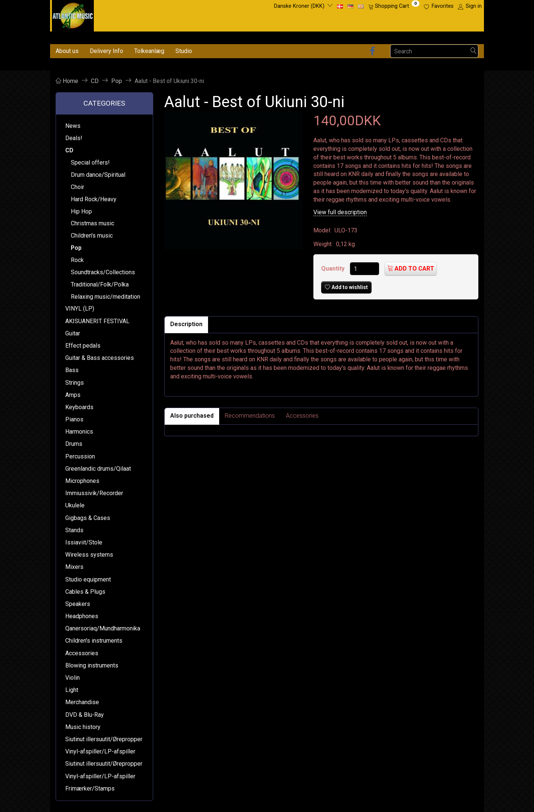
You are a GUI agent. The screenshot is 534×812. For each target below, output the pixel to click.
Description (186, 324)
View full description (340, 212)
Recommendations (250, 415)
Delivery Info (106, 50)
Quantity (333, 268)
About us (67, 50)
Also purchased (192, 415)
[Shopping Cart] (394, 6)
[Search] (474, 51)
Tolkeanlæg (149, 50)
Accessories (302, 415)
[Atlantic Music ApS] (73, 14)
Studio (183, 50)
